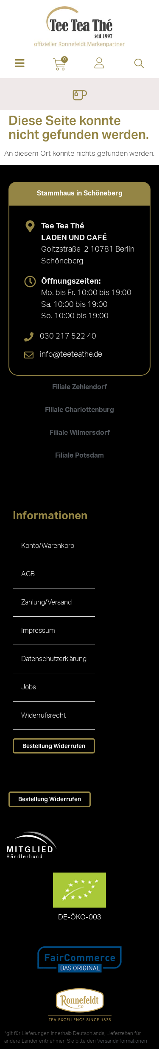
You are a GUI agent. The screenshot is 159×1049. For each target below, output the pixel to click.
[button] (20, 64)
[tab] (79, 193)
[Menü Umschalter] (79, 96)
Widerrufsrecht (43, 715)
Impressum (38, 630)
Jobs (28, 687)
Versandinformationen (122, 1041)
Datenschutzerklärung (53, 659)
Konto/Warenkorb (47, 545)
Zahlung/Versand (46, 602)
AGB (28, 574)
